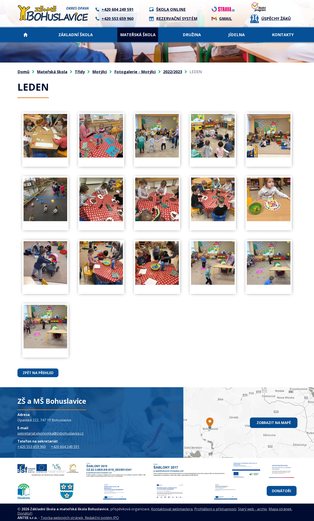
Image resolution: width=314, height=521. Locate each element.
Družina (192, 34)
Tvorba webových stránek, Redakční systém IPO (80, 515)
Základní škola (75, 34)
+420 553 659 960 (31, 446)
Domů (25, 34)
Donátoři (281, 489)
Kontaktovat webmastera (172, 507)
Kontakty (283, 34)
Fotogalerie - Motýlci (135, 71)
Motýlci (99, 71)
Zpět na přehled (38, 372)
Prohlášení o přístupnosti (215, 507)
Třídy (80, 71)
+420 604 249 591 (65, 446)
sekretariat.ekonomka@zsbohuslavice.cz (50, 433)
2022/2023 (172, 71)
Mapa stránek (280, 507)
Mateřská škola (137, 34)
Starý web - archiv (252, 507)
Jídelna (236, 34)
